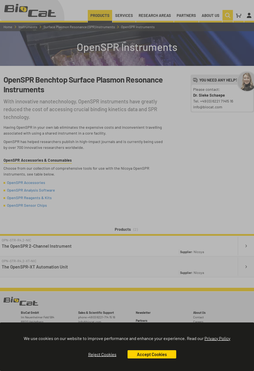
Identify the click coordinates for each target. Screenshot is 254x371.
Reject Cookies (102, 354)
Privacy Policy (217, 338)
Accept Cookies (152, 354)
